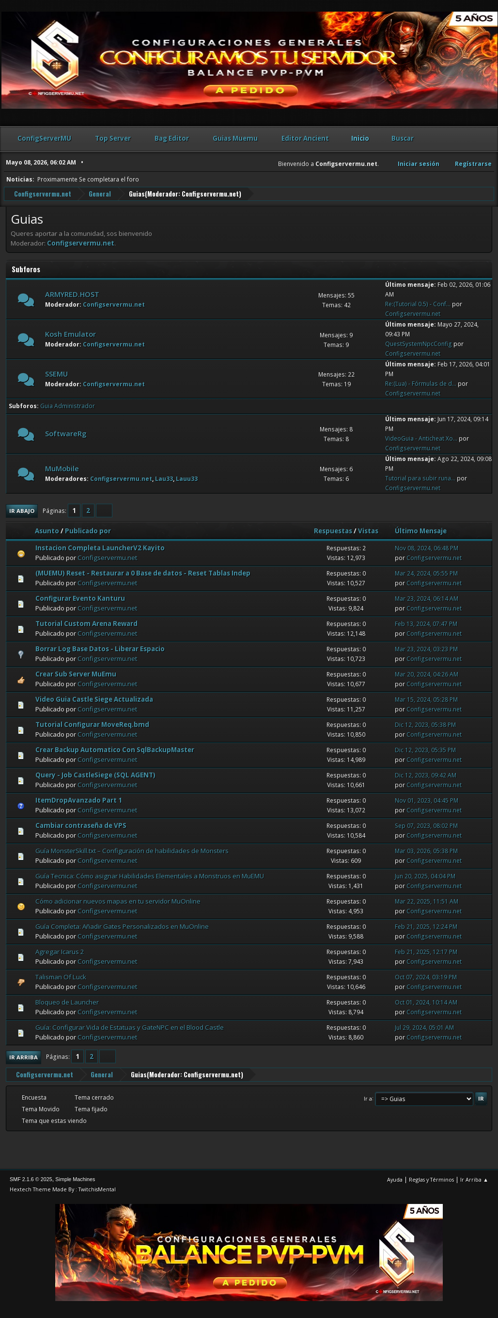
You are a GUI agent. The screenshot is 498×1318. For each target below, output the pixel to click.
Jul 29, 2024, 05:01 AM (424, 1027)
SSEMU (56, 373)
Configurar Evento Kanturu (80, 597)
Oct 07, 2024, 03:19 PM (426, 976)
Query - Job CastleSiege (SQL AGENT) (95, 774)
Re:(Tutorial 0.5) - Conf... (418, 303)
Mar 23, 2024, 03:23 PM (426, 648)
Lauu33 (187, 478)
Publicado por (88, 530)
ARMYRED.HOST (72, 293)
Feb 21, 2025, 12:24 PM (426, 926)
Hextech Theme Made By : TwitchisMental (63, 1188)
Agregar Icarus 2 (59, 951)
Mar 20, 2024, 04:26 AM (426, 674)
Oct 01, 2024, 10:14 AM (426, 1002)
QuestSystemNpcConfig (418, 343)
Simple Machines (75, 1179)
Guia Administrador (67, 405)
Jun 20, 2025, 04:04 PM (425, 876)
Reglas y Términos (431, 1179)
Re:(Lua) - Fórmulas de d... (420, 383)
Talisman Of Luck (60, 976)
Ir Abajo (21, 510)
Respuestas (333, 530)
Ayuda (395, 1179)
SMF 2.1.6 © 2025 (31, 1179)
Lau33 (164, 478)
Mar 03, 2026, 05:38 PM (426, 850)
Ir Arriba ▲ (474, 1179)
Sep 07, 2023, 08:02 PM (426, 825)
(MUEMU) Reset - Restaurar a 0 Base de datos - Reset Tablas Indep (142, 572)
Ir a (368, 1097)
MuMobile (62, 468)
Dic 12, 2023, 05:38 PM (425, 724)
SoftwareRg (65, 433)
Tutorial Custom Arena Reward (86, 623)
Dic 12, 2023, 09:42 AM (425, 775)
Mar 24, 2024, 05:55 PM (426, 573)
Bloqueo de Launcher (67, 1001)
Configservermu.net (210, 193)
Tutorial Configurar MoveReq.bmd (92, 724)
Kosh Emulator (70, 333)
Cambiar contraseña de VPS (80, 825)
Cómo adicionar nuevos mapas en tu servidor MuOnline (118, 900)
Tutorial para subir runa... (420, 478)
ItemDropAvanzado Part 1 (78, 799)
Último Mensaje (425, 530)
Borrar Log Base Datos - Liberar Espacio (100, 648)
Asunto (47, 530)
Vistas (368, 530)
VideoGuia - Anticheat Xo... (421, 438)
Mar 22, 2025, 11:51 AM (426, 901)
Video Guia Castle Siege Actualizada (94, 698)
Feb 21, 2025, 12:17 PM (426, 951)
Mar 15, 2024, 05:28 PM (426, 699)
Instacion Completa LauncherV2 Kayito (100, 547)
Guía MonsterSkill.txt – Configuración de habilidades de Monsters (132, 850)
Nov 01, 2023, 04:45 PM (426, 800)
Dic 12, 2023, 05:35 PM (425, 749)
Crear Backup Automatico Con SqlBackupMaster (114, 749)
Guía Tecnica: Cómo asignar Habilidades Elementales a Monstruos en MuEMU (149, 875)
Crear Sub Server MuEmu (75, 673)
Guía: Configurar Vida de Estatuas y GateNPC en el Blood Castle (129, 1026)
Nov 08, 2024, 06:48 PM (426, 548)
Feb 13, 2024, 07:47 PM (426, 623)
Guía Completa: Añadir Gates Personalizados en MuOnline (122, 926)
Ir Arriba (23, 1056)
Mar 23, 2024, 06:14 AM (426, 598)
